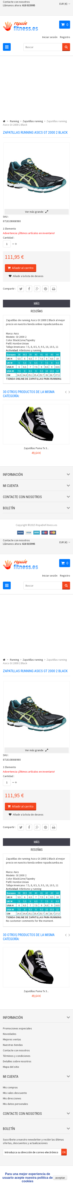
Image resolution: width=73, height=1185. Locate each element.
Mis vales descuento (15, 1093)
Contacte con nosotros (16, 2)
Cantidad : (8, 237)
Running (14, 121)
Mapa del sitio (11, 1067)
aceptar (60, 1177)
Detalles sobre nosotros (17, 1061)
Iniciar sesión (49, 37)
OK (64, 1152)
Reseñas (37, 311)
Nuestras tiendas (13, 1045)
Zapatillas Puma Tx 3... (36, 448)
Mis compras (10, 1087)
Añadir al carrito (22, 268)
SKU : (6, 216)
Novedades (9, 1034)
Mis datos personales (15, 1104)
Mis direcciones (12, 1098)
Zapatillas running (33, 121)
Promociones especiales (17, 1028)
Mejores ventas (12, 1039)
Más (37, 303)
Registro (65, 37)
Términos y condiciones (16, 1056)
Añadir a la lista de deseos (26, 276)
